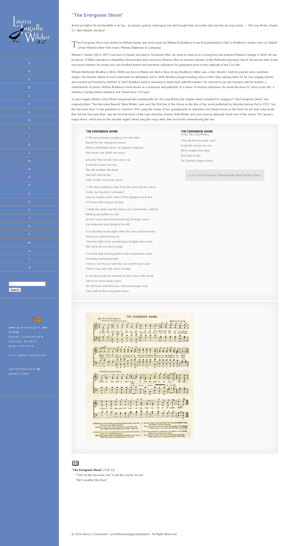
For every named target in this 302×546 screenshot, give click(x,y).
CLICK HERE (195, 175)
